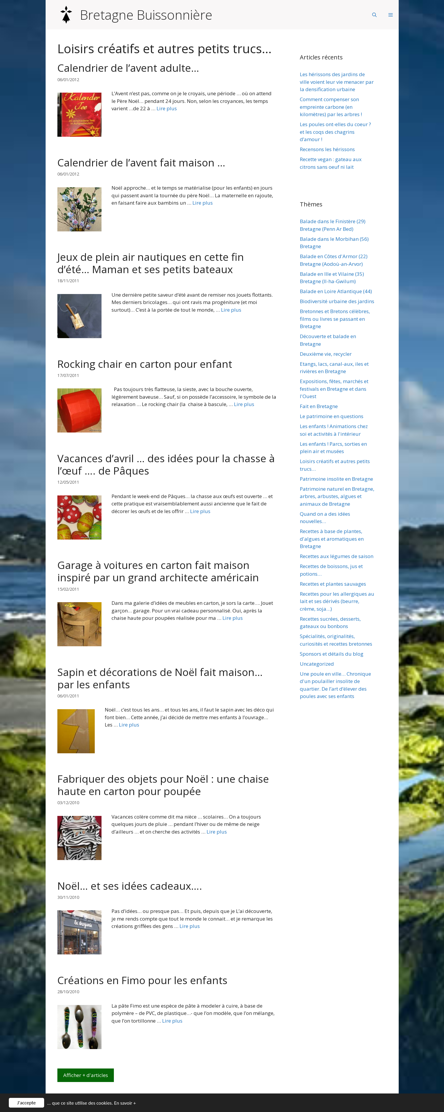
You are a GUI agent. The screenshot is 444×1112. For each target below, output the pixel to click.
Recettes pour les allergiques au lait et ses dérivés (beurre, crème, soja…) (337, 601)
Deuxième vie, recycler (326, 353)
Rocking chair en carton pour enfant (144, 364)
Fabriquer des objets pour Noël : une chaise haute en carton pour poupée (163, 785)
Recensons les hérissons (327, 149)
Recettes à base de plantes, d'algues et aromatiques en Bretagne (332, 539)
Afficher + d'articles (85, 1075)
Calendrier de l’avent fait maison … (141, 162)
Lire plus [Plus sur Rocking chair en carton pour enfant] (244, 404)
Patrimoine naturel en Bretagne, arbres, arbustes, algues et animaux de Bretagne (337, 496)
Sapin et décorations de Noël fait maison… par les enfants (160, 678)
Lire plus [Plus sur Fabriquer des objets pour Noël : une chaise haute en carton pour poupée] (217, 831)
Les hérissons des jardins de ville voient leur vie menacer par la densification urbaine (337, 82)
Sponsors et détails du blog (331, 653)
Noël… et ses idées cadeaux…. (129, 886)
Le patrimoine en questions (331, 416)
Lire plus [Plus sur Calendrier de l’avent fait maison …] (202, 202)
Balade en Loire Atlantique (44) (336, 291)
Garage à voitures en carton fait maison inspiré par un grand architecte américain (158, 571)
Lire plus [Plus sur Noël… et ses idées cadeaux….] (189, 926)
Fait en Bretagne (319, 406)
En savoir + (125, 1104)
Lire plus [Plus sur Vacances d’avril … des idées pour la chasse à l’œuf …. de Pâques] (200, 511)
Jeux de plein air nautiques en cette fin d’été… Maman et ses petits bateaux (150, 263)
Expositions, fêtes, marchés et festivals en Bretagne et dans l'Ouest (334, 389)
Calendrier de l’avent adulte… (128, 68)
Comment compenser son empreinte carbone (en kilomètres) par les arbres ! (331, 107)
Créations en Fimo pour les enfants (142, 980)
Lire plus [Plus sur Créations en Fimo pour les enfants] (172, 1020)
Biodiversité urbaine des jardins (337, 301)
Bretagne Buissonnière (146, 15)
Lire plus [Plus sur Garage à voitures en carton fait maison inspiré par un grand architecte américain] (232, 618)
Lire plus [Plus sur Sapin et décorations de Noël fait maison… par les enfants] (129, 724)
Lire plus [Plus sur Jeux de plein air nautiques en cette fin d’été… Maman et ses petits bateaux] (231, 309)
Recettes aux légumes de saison (336, 556)
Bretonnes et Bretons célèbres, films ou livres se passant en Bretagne (335, 319)
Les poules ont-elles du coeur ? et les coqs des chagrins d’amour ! (335, 132)
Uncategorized (317, 663)
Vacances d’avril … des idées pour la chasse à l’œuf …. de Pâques (166, 464)
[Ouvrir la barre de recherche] (374, 15)
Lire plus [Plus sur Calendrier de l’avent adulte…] (167, 108)
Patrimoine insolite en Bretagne (336, 478)
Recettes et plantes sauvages (333, 583)
